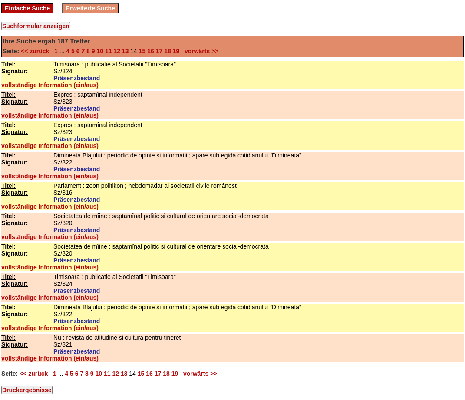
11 (108, 51)
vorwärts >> (199, 51)
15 (142, 51)
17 (159, 51)
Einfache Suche (27, 8)
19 (176, 51)
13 (125, 51)
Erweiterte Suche (90, 8)
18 (167, 51)
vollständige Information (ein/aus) (50, 85)
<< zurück (37, 51)
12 (116, 51)
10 (99, 51)
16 (150, 51)
